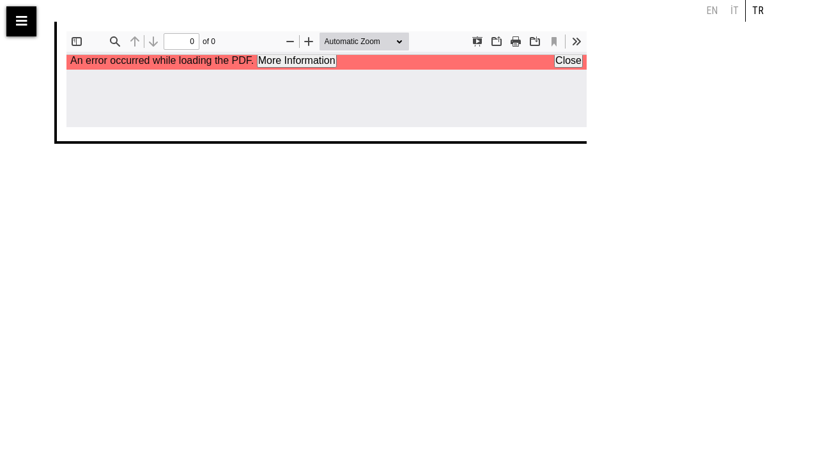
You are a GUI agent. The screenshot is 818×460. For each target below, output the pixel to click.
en (712, 10)
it (734, 10)
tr (758, 10)
